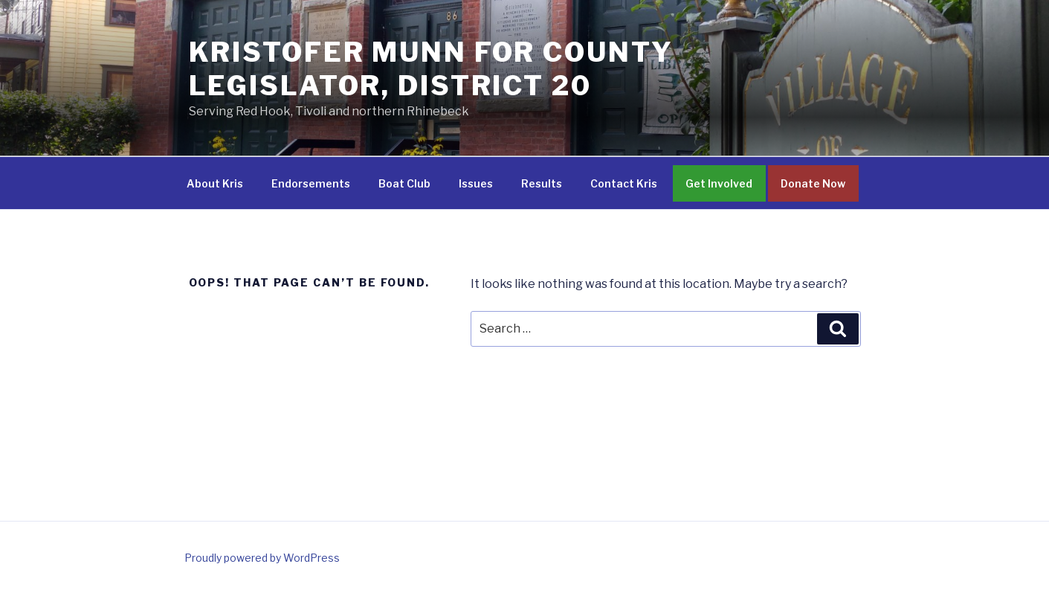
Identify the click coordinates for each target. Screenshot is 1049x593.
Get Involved (718, 183)
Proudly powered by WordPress (262, 557)
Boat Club (404, 183)
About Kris (215, 183)
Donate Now (813, 183)
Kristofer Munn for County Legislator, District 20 (431, 69)
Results (541, 183)
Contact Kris (623, 183)
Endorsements (310, 183)
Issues (476, 183)
